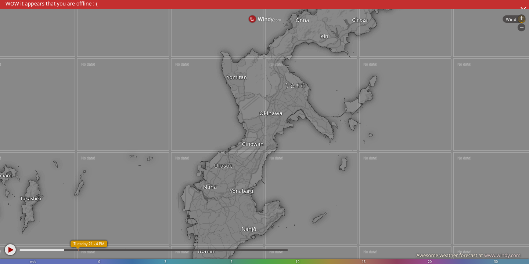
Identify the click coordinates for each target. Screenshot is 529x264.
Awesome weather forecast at (468, 255)
